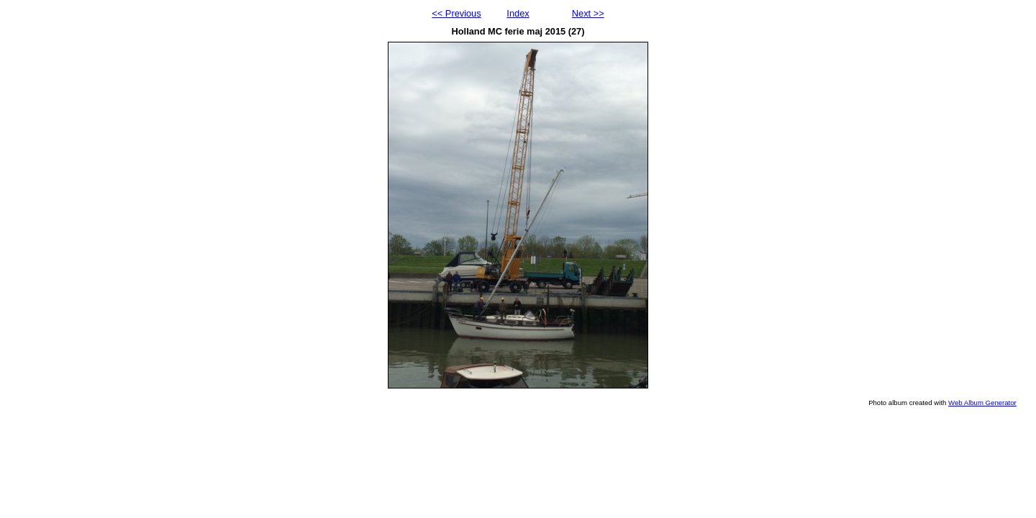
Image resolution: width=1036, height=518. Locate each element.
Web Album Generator (982, 402)
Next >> (588, 13)
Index (517, 13)
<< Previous (456, 13)
